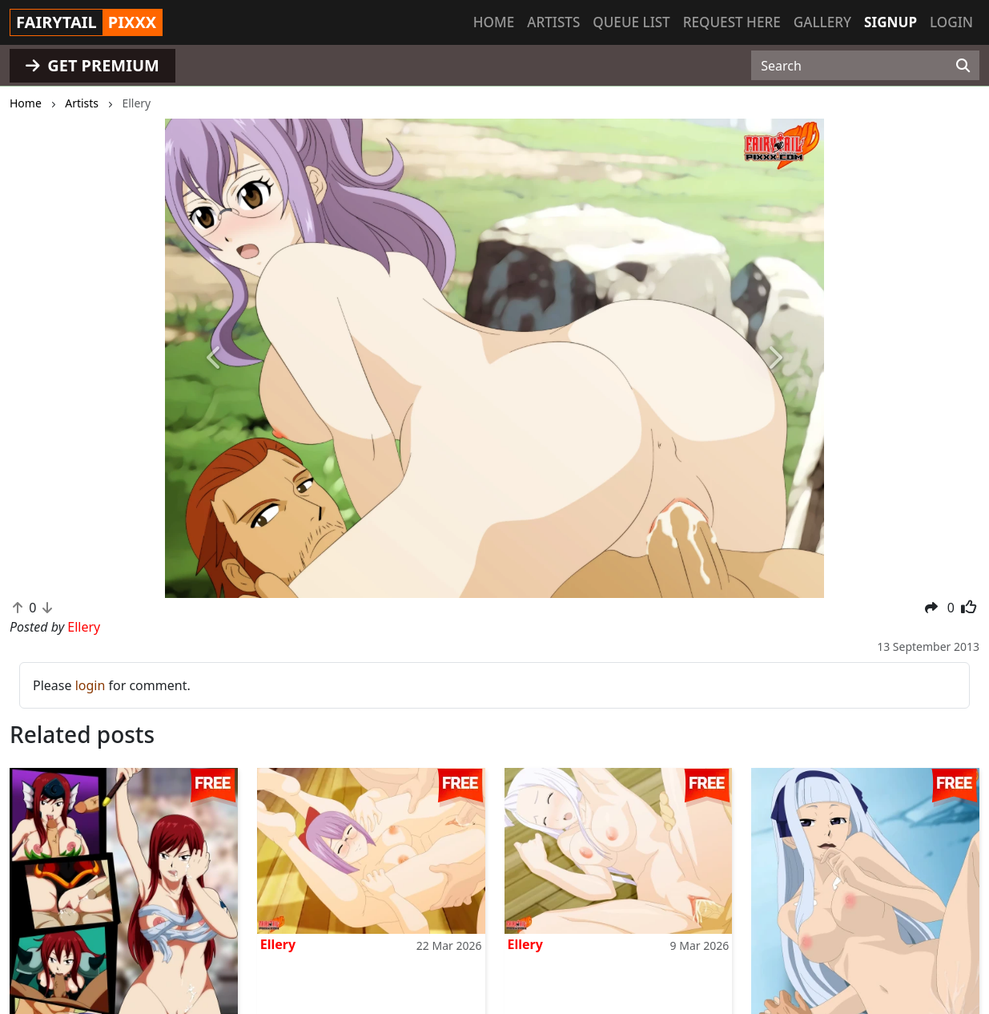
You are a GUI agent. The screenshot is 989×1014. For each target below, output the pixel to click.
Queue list (631, 22)
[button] (214, 358)
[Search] (963, 65)
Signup (890, 22)
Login (951, 22)
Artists (553, 22)
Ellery (277, 944)
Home (493, 22)
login (90, 685)
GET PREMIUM (92, 65)
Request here (732, 22)
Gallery (822, 22)
